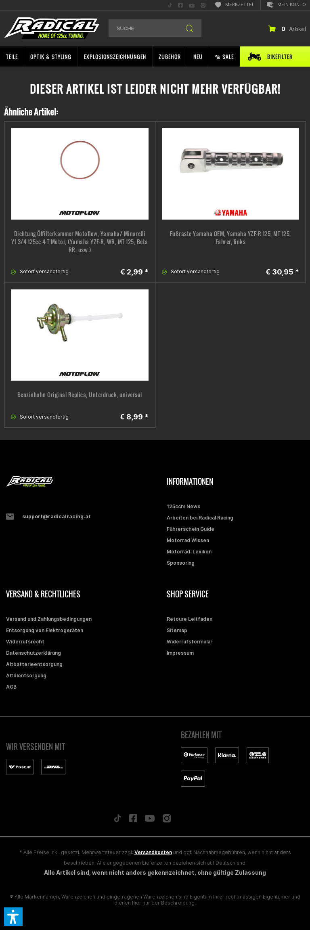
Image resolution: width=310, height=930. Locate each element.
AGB (11, 687)
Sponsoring (181, 563)
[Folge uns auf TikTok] (117, 820)
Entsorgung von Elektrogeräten (44, 630)
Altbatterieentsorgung (34, 664)
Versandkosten (153, 852)
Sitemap (177, 630)
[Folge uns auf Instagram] (167, 820)
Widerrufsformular (189, 642)
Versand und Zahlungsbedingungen (49, 619)
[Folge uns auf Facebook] (133, 820)
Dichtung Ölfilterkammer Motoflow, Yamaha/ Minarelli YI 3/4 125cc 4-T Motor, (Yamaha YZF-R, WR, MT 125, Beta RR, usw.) (79, 242)
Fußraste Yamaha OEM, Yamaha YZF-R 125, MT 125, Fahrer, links (230, 238)
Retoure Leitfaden (189, 619)
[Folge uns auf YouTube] (150, 820)
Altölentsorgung (26, 675)
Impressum (180, 653)
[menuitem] (169, 5)
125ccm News (183, 506)
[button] (13, 916)
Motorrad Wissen (188, 540)
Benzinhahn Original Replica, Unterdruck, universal (79, 395)
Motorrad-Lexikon (189, 552)
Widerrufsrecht (25, 642)
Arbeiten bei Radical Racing (200, 518)
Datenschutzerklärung (33, 653)
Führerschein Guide (190, 529)
